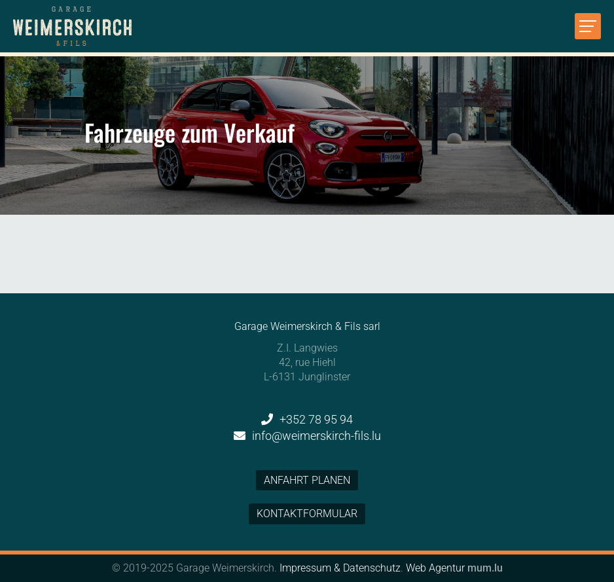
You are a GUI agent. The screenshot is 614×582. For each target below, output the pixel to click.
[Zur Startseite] (72, 26)
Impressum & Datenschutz (340, 568)
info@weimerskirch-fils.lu (316, 436)
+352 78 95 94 (316, 419)
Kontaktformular (307, 513)
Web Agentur (435, 568)
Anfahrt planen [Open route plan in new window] (307, 480)
